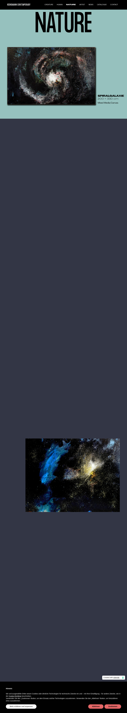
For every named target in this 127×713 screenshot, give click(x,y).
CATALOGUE (102, 5)
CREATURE (49, 5)
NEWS (91, 5)
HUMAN (60, 5)
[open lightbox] (51, 76)
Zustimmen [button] (112, 706)
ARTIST (82, 5)
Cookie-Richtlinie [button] (15, 696)
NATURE (71, 5)
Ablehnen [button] (96, 706)
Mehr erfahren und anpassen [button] (21, 706)
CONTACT (114, 5)
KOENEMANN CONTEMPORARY (18, 4)
